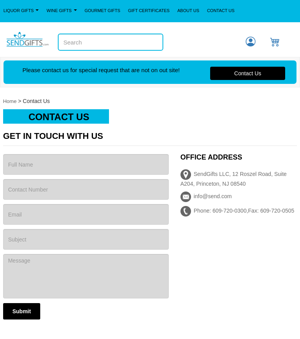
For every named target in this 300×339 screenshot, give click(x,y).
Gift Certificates (149, 10)
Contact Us (221, 10)
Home (10, 101)
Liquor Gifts (21, 10)
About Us (188, 10)
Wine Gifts (61, 10)
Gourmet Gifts (102, 10)
